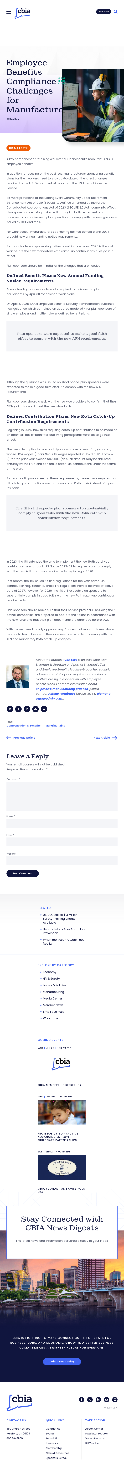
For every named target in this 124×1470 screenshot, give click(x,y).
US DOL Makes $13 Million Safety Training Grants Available (60, 919)
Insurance (52, 1443)
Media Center (52, 999)
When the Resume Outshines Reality (63, 942)
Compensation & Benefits (23, 726)
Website (11, 854)
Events (50, 1433)
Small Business (53, 1012)
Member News (53, 1006)
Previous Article (24, 738)
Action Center (94, 1429)
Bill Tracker (92, 1443)
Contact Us (53, 1429)
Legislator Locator (96, 1433)
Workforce (50, 1019)
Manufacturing (55, 726)
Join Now (104, 11)
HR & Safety (51, 979)
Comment (13, 779)
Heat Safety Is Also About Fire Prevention (64, 932)
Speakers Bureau (56, 1458)
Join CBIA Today (62, 1362)
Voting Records (95, 1438)
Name (10, 816)
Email (10, 835)
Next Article (101, 738)
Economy (49, 972)
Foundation (53, 1438)
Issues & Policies (54, 986)
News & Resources (57, 1453)
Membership (54, 1448)
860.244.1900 (14, 1438)
